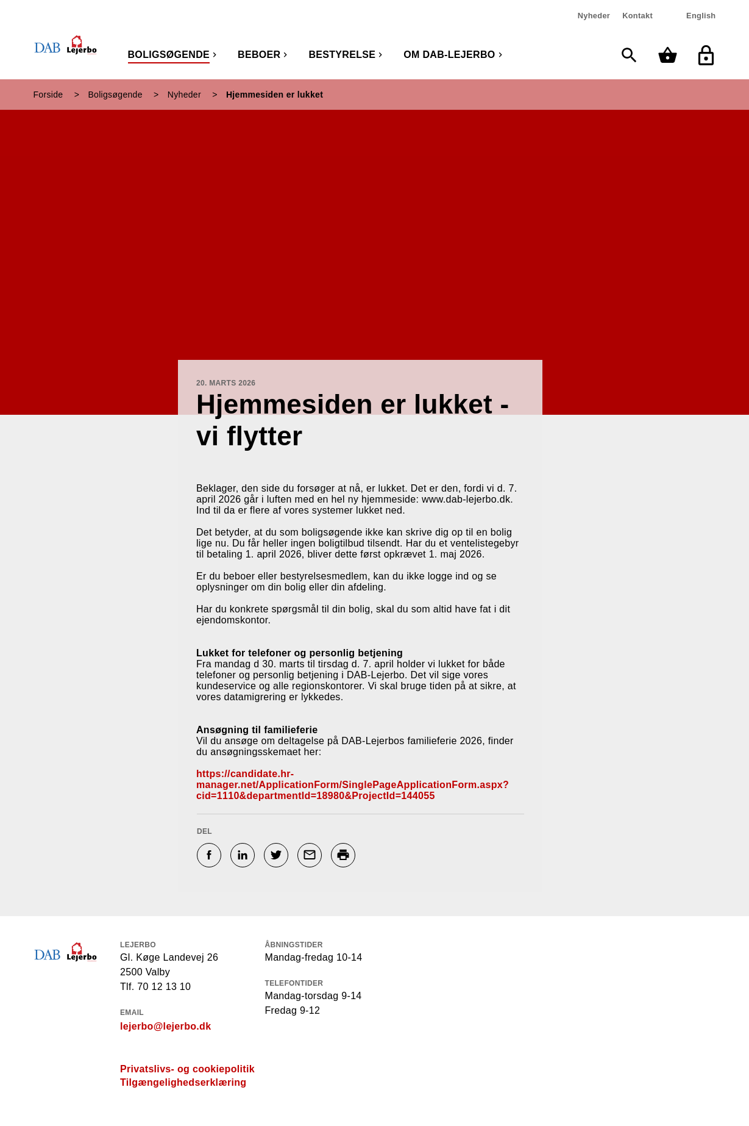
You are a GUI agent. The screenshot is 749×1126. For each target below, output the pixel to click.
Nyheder (594, 15)
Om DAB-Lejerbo (449, 54)
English (700, 15)
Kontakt (637, 15)
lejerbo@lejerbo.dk (165, 1026)
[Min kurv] (671, 55)
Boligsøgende (169, 54)
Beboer (259, 54)
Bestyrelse (341, 54)
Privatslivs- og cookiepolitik (187, 1069)
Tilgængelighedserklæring (183, 1082)
